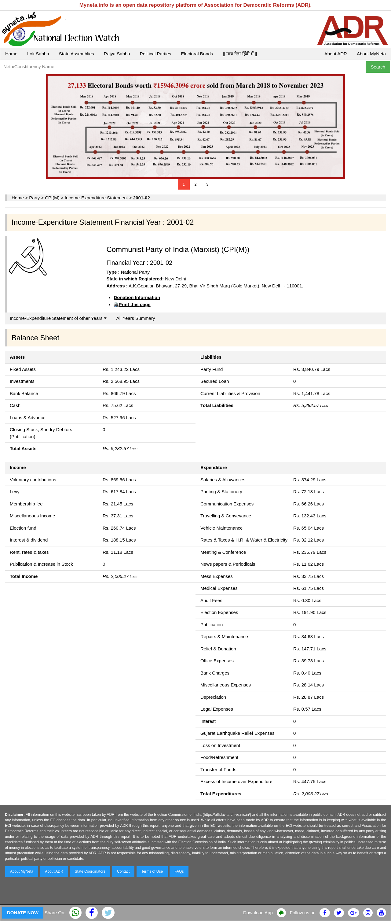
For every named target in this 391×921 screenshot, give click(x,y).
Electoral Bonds (197, 53)
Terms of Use (152, 871)
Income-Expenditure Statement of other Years (58, 318)
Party (34, 197)
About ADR (335, 53)
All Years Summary (135, 318)
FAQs (179, 871)
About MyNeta (371, 53)
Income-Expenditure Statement (96, 197)
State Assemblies (76, 53)
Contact (123, 871)
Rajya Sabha (117, 53)
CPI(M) (52, 197)
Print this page (134, 304)
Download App (258, 912)
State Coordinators (90, 871)
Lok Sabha (38, 53)
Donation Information (137, 297)
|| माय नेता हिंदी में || (240, 53)
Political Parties (155, 53)
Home (11, 53)
